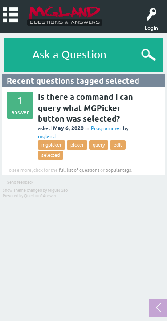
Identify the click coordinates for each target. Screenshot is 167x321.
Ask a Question (69, 55)
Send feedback (20, 182)
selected (50, 155)
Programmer (106, 128)
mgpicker (51, 145)
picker (77, 145)
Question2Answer (40, 195)
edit (118, 145)
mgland (47, 136)
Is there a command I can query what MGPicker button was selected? (85, 107)
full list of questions (79, 170)
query (99, 145)
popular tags (118, 170)
